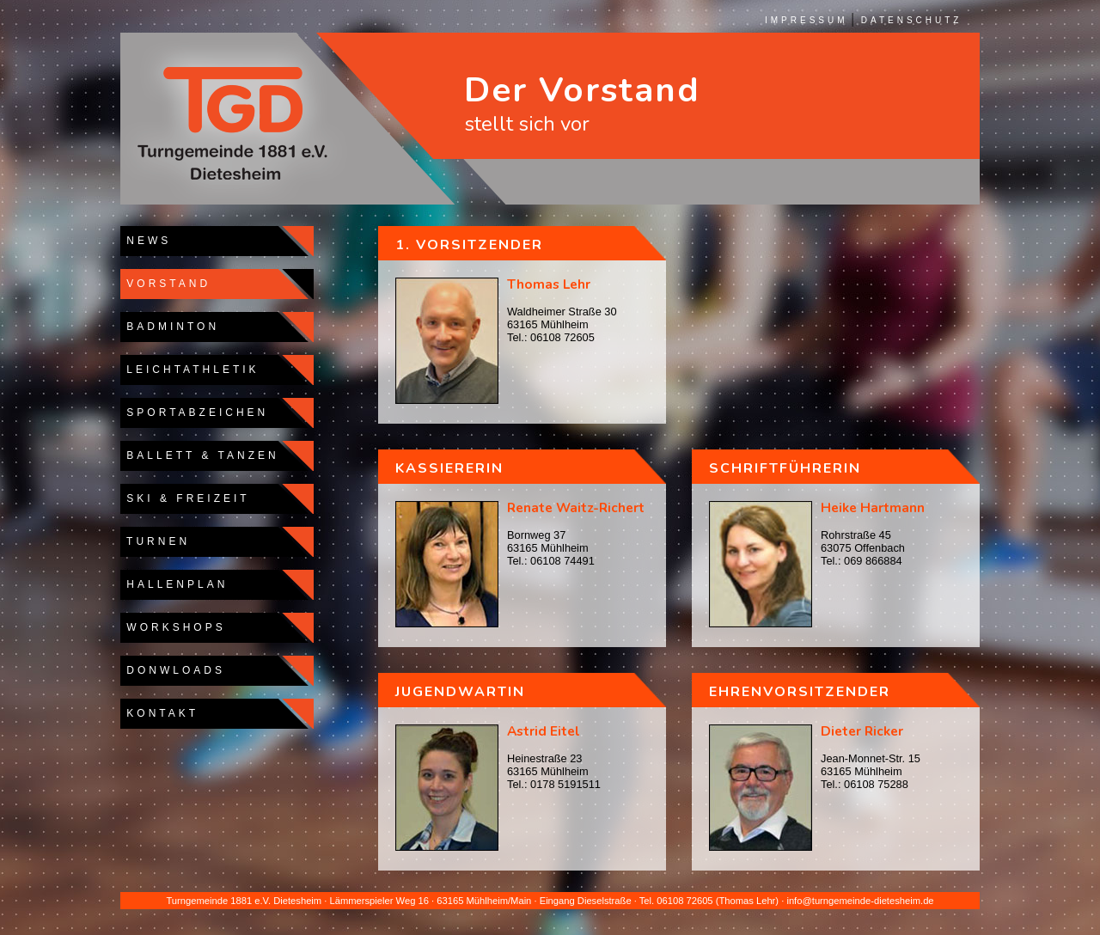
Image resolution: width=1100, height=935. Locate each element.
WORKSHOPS (173, 627)
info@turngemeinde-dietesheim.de (859, 900)
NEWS (145, 241)
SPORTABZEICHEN (194, 412)
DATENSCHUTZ (911, 20)
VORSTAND (165, 284)
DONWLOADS (172, 670)
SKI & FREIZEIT (185, 498)
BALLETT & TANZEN (199, 455)
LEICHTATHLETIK (190, 370)
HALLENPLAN (174, 584)
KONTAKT (159, 713)
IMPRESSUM (806, 20)
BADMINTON (169, 327)
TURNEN (155, 541)
